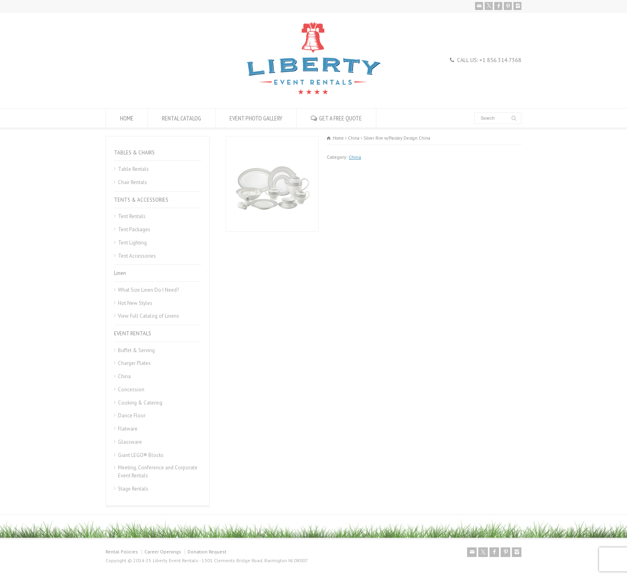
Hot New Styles (135, 303)
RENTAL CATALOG (181, 118)
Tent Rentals (132, 216)
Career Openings (162, 552)
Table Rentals (133, 169)
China (355, 157)
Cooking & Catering (140, 402)
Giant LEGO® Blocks (141, 455)
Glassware (130, 442)
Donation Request (207, 552)
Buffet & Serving (136, 350)
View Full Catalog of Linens (148, 316)
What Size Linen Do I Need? (148, 289)
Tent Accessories (137, 255)
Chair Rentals (132, 182)
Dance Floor (132, 415)
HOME (127, 118)
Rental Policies (122, 552)
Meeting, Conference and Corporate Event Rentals (158, 471)
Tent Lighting (132, 242)
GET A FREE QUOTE (340, 118)
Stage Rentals (133, 488)
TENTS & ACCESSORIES (141, 199)
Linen (120, 273)
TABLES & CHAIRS (134, 152)
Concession (131, 389)
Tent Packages (134, 229)
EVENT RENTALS (132, 333)
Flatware (128, 428)
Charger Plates (134, 363)
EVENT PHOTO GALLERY (256, 118)
